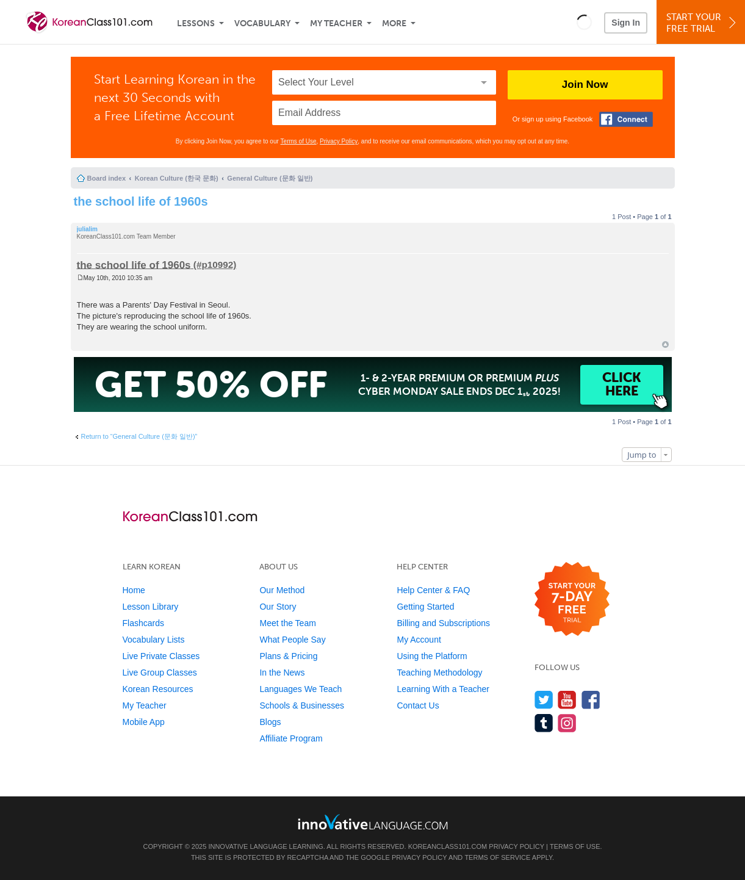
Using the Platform (432, 656)
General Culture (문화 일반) (269, 178)
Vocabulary (262, 23)
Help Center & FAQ (433, 590)
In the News (281, 672)
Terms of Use (299, 141)
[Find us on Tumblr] (543, 722)
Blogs (270, 722)
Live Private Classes (161, 656)
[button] (584, 22)
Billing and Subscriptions (443, 623)
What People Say (292, 639)
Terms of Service (497, 857)
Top (665, 344)
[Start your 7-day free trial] (572, 599)
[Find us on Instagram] (567, 722)
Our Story (277, 606)
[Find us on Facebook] (590, 699)
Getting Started (425, 606)
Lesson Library (151, 606)
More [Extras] (394, 23)
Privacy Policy (339, 141)
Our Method (281, 590)
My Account (419, 639)
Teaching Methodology (439, 672)
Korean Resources (158, 689)
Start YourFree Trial (702, 23)
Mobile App (144, 722)
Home (134, 590)
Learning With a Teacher (443, 689)
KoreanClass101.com (448, 846)
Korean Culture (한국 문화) (176, 178)
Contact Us (418, 705)
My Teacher (336, 23)
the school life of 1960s (141, 201)
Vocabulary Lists (154, 639)
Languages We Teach (300, 689)
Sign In (625, 22)
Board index (106, 178)
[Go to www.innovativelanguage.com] (373, 821)
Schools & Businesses (301, 705)
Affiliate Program (290, 738)
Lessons (196, 23)
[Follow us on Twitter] (543, 699)
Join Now (585, 84)
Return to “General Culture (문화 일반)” (139, 436)
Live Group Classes (160, 672)
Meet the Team (287, 623)
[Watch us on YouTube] (567, 699)
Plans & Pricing (288, 656)
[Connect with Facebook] (626, 119)
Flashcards (143, 623)
